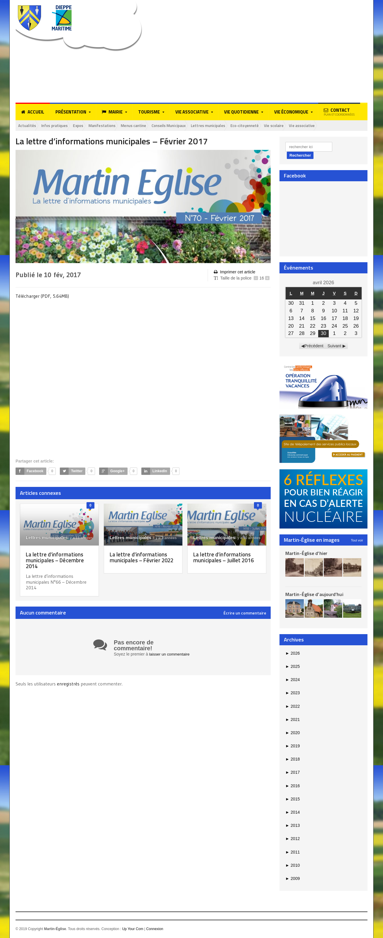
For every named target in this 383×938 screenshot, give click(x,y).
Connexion (154, 929)
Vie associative (339, 126)
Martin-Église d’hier (306, 553)
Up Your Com (132, 929)
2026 (292, 653)
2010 (292, 865)
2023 (292, 693)
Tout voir (357, 540)
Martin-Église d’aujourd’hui (314, 594)
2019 (292, 746)
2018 (292, 759)
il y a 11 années (77, 538)
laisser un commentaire (170, 654)
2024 (292, 680)
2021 (292, 719)
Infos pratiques (59, 126)
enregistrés (68, 684)
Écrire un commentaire (244, 614)
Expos (86, 126)
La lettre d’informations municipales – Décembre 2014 (56, 560)
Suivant (334, 346)
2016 (292, 786)
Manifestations (113, 126)
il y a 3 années (162, 538)
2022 (292, 706)
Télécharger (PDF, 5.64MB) (42, 296)
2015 (292, 799)
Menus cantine (148, 126)
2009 (292, 879)
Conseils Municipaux (188, 126)
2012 (292, 839)
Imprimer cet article (234, 273)
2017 (292, 773)
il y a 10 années (244, 538)
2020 (292, 733)
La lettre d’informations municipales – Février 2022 (140, 560)
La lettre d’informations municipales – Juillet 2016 (225, 557)
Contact (339, 112)
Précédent (314, 346)
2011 (292, 852)
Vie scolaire (307, 126)
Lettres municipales (232, 126)
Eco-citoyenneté (273, 126)
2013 (292, 826)
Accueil (32, 112)
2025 (292, 667)
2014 (292, 812)
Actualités (28, 126)
